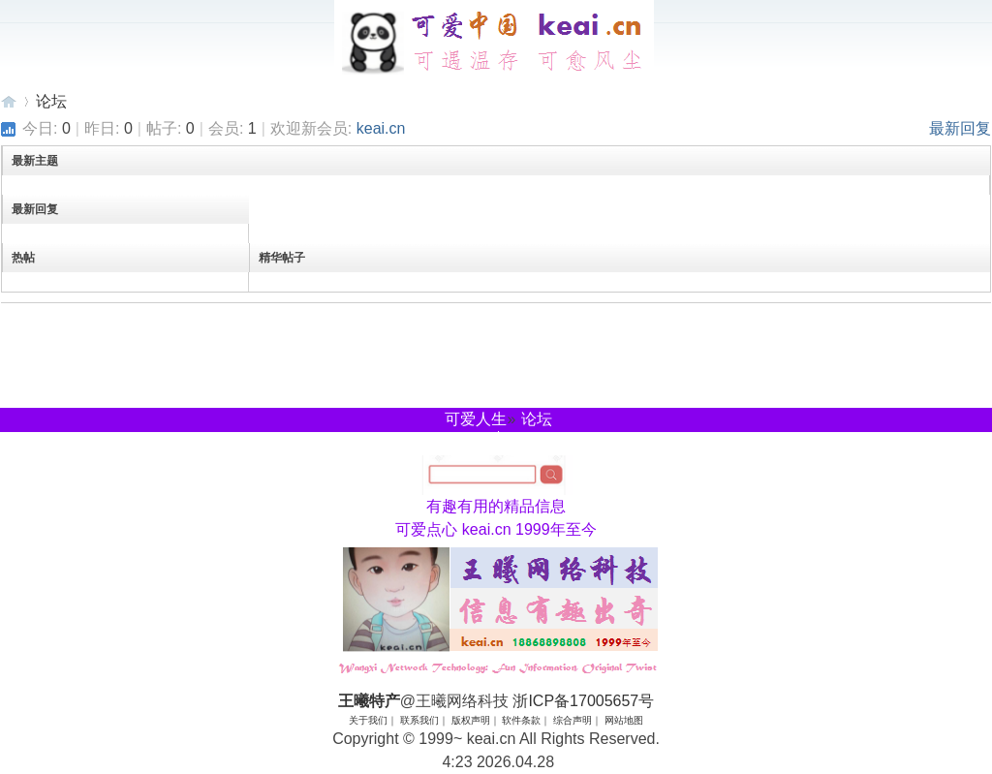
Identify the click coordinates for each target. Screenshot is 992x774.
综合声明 (572, 720)
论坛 (51, 101)
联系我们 (419, 720)
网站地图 (623, 720)
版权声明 (470, 720)
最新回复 (960, 128)
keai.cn (381, 128)
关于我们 (368, 720)
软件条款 (521, 720)
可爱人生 (476, 419)
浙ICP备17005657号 (583, 701)
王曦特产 (8, 101)
